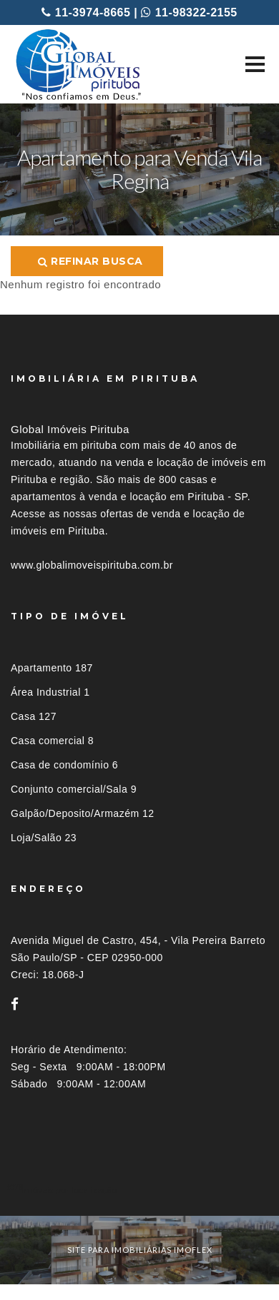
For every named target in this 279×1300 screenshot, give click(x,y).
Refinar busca (90, 261)
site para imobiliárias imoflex (139, 1249)
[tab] (139, 1190)
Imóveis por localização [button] (69, 1189)
